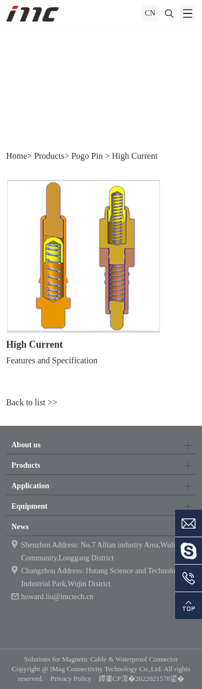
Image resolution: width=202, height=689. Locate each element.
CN (150, 13)
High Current (135, 155)
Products (49, 155)
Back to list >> (31, 402)
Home (16, 155)
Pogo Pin (86, 155)
